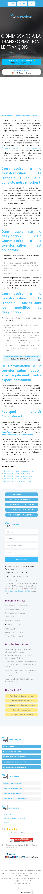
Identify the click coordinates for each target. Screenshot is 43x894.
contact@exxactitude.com (18, 576)
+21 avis (21, 72)
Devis (32, 3)
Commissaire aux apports (12, 793)
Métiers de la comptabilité (14, 636)
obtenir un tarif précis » (21, 63)
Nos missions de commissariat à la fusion (18, 476)
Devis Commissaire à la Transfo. (20, 515)
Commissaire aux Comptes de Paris (18, 591)
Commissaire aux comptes (12, 788)
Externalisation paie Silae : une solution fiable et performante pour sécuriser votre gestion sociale (21, 664)
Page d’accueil (7, 432)
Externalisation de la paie (14, 633)
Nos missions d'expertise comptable (17, 479)
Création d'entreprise (12, 620)
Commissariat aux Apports (14, 609)
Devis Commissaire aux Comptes (20, 505)
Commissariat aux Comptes (15, 613)
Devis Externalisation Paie (18, 499)
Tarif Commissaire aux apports (21, 701)
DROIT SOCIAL (10, 629)
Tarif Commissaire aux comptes (21, 696)
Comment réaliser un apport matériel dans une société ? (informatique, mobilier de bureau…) (20, 672)
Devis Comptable (13, 494)
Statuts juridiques (13, 624)
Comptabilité (9, 617)
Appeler (22, 3)
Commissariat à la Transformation (17, 606)
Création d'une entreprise (12, 783)
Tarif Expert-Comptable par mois (21, 715)
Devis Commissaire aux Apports (20, 510)
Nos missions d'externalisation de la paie (18, 481)
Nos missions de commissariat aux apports (19, 474)
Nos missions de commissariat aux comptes (19, 471)
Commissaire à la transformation (15, 799)
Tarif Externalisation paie (21, 710)
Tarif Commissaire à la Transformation (21, 705)
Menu (12, 3)
